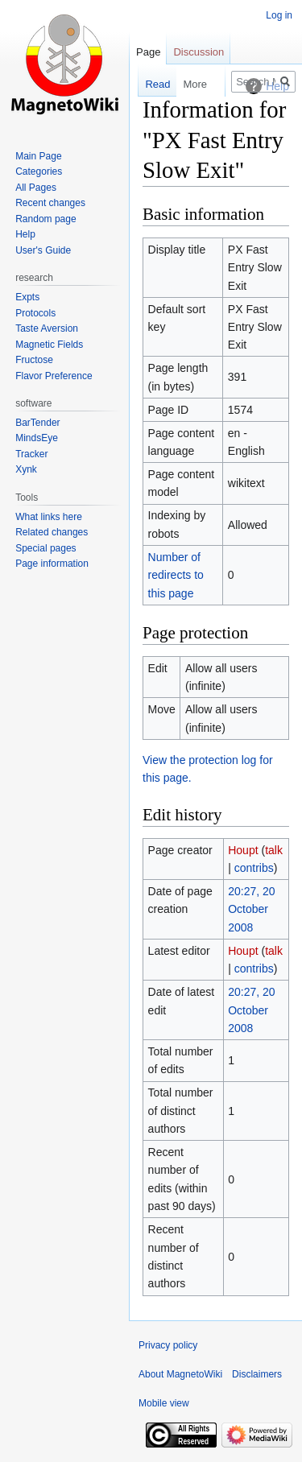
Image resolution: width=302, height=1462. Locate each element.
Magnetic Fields (49, 344)
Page (148, 52)
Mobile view (164, 1403)
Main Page (38, 156)
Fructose (34, 360)
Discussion (198, 52)
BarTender (37, 422)
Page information (52, 563)
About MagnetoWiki (180, 1374)
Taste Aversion (46, 328)
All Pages (35, 187)
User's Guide (43, 250)
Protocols (35, 313)
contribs (254, 867)
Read (149, 84)
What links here (48, 516)
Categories (38, 171)
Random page (45, 219)
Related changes (51, 532)
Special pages (45, 548)
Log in (279, 15)
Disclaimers (257, 1374)
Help (25, 234)
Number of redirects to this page (176, 575)
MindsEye (36, 438)
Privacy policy (168, 1345)
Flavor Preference (53, 376)
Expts (27, 297)
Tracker (31, 454)
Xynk (26, 469)
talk (274, 850)
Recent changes (50, 203)
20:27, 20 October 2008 (251, 909)
